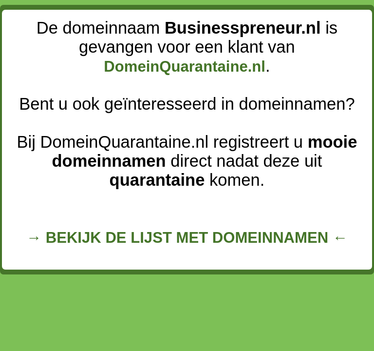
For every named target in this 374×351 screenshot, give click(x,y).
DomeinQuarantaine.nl (184, 66)
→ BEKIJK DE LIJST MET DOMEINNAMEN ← (187, 237)
